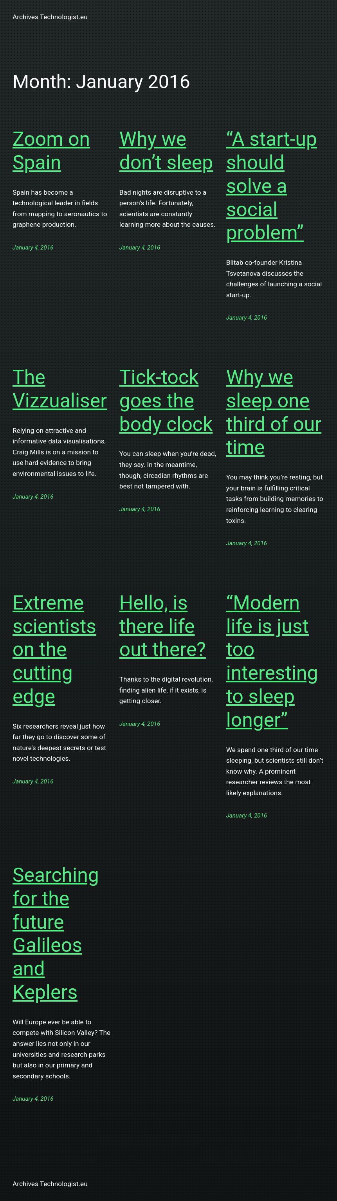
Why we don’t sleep (166, 151)
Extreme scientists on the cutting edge (54, 649)
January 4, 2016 (33, 247)
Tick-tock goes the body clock (166, 401)
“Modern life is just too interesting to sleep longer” (272, 661)
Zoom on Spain (51, 151)
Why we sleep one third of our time (274, 412)
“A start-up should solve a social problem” (271, 186)
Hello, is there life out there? (162, 626)
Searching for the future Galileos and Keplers (56, 934)
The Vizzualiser (60, 389)
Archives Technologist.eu (50, 17)
